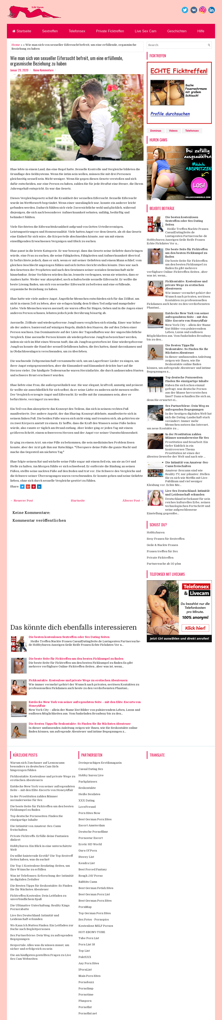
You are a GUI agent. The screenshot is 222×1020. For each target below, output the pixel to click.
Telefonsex (77, 31)
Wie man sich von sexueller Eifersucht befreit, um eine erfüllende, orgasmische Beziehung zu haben (66, 60)
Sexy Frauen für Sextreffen (165, 538)
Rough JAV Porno (90, 875)
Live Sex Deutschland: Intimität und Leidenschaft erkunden (187, 492)
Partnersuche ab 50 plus (164, 563)
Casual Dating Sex (90, 769)
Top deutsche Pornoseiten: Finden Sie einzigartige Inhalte (187, 379)
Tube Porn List (88, 938)
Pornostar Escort (90, 838)
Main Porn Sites (89, 976)
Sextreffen (50, 31)
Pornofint (85, 1007)
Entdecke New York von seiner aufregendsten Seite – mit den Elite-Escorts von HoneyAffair (187, 317)
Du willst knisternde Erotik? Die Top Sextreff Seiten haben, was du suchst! (41, 857)
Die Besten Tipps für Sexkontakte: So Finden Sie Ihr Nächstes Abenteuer (80, 723)
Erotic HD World (90, 844)
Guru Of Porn (87, 850)
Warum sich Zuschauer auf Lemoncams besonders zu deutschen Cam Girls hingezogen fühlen (37, 766)
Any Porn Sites (88, 963)
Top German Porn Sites (94, 913)
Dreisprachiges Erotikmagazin (100, 762)
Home (15, 44)
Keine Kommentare (43, 70)
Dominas (155, 130)
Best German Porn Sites (95, 819)
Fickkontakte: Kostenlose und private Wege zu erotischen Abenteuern (78, 680)
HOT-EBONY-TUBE (91, 932)
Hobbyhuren (156, 532)
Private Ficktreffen (110, 31)
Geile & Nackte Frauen (162, 545)
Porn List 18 (86, 944)
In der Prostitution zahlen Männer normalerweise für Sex (187, 436)
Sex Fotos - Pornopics (93, 919)
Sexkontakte (87, 788)
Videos (173, 130)
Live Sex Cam (146, 31)
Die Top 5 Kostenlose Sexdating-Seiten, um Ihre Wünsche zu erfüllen (40, 867)
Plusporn (84, 1000)
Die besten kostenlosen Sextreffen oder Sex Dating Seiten (69, 637)
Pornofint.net (87, 1013)
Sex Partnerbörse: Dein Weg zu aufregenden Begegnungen (187, 407)
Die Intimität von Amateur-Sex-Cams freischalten (187, 464)
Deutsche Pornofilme (93, 831)
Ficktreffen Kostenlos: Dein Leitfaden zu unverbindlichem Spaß (38, 897)
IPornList (85, 969)
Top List (84, 950)
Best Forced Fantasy (92, 869)
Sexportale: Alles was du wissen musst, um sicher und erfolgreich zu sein (39, 946)
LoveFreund (87, 806)
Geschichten (176, 31)
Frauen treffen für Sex (162, 551)
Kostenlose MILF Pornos (95, 925)
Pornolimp (85, 988)
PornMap (85, 907)
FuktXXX (84, 957)
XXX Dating (86, 800)
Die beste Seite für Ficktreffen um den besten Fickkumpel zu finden (76, 658)
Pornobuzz (86, 982)
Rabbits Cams (87, 881)
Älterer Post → (133, 500)
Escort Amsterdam (91, 825)
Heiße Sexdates (89, 794)
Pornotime (85, 994)
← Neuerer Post (21, 500)
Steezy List (86, 856)
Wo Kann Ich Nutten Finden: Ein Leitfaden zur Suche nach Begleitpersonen (41, 927)
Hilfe (200, 31)
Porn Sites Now (89, 813)
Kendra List (86, 863)
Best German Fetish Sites (95, 888)
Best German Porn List (94, 894)
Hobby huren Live (91, 775)
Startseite (21, 31)
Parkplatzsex (87, 781)
